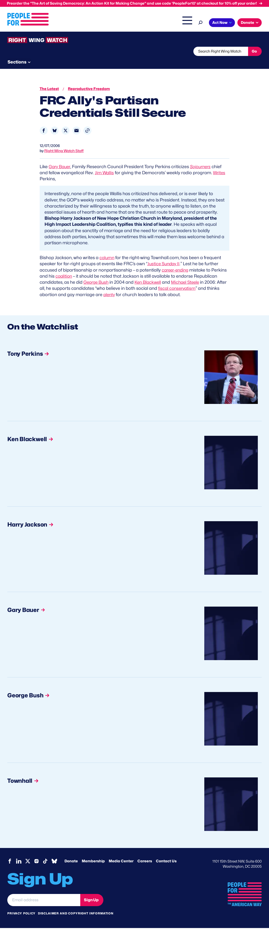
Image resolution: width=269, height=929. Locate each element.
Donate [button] (50, 33)
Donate (71, 862)
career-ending (176, 270)
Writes (220, 173)
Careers (144, 862)
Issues (134, 23)
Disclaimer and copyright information (76, 914)
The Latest (223, 23)
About (114, 23)
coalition (64, 277)
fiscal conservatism (188, 289)
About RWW (99, 61)
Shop (241, 23)
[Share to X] (66, 132)
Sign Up (91, 900)
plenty (123, 295)
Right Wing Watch (194, 23)
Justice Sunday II (164, 264)
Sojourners (202, 167)
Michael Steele (189, 283)
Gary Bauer (60, 167)
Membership (93, 862)
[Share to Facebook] (44, 132)
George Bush (96, 283)
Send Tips (166, 61)
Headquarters (161, 23)
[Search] (258, 22)
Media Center (121, 862)
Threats (42, 61)
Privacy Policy (21, 914)
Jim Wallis (104, 173)
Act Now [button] (23, 33)
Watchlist (71, 61)
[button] (87, 132)
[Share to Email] (76, 132)
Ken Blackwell (150, 283)
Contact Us (166, 862)
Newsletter (133, 61)
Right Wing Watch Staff (64, 152)
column (107, 258)
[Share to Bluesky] (55, 132)
